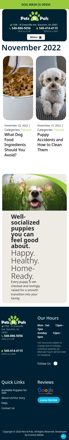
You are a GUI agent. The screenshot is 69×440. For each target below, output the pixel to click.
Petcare (26, 130)
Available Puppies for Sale (14, 391)
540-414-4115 (47, 29)
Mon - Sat (43, 325)
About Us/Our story (13, 398)
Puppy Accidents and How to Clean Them (50, 142)
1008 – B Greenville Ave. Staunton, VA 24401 (34, 24)
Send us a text (51, 31)
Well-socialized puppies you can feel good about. (25, 231)
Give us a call (24, 31)
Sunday (42, 333)
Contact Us (8, 408)
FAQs (4, 403)
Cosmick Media (36, 435)
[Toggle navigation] (36, 37)
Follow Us (44, 364)
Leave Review (48, 400)
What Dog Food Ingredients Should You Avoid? (15, 145)
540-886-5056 (20, 29)
